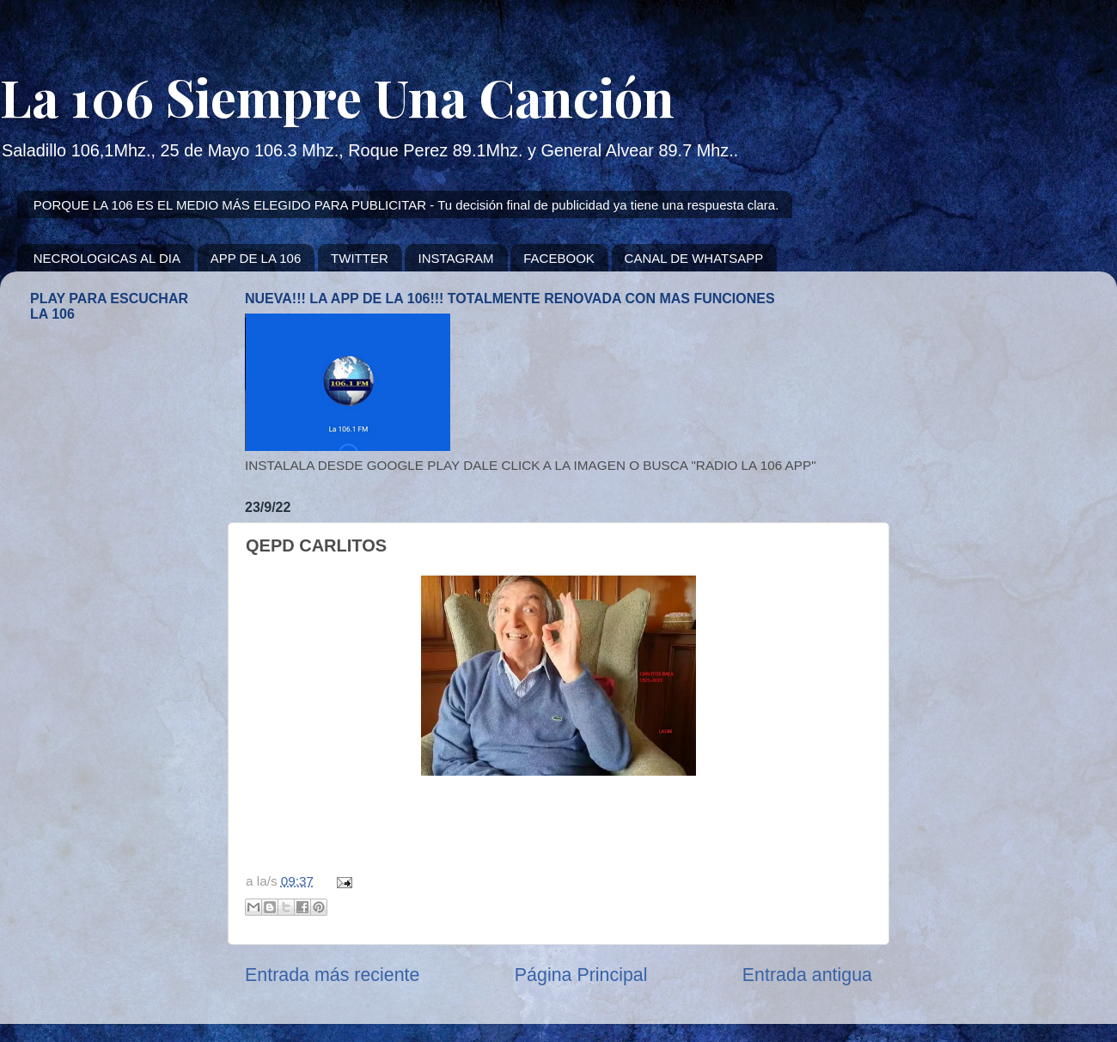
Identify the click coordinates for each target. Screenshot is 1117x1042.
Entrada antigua (807, 975)
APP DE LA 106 (256, 258)
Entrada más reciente (332, 975)
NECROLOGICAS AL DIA (107, 258)
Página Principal (581, 975)
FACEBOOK (559, 258)
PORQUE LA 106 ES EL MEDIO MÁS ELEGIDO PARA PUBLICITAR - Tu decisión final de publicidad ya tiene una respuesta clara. (406, 205)
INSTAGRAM (455, 258)
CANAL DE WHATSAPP (694, 258)
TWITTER (359, 258)
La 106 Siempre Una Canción (337, 96)
